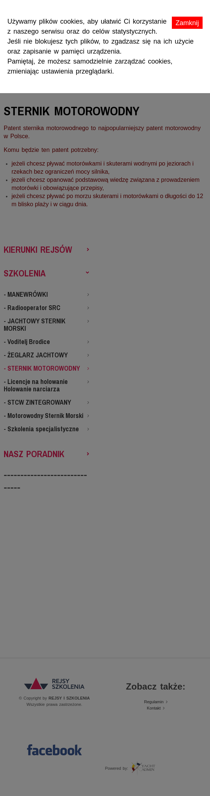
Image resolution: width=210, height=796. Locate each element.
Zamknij (187, 23)
